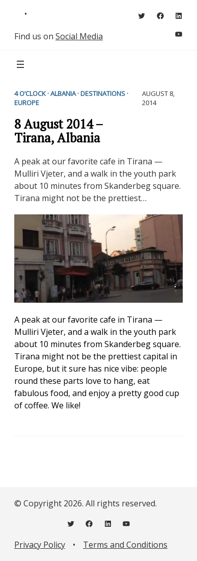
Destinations (102, 93)
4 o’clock (30, 93)
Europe (26, 102)
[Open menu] (20, 64)
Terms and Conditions (125, 544)
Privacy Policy (39, 544)
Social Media (79, 36)
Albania (63, 93)
